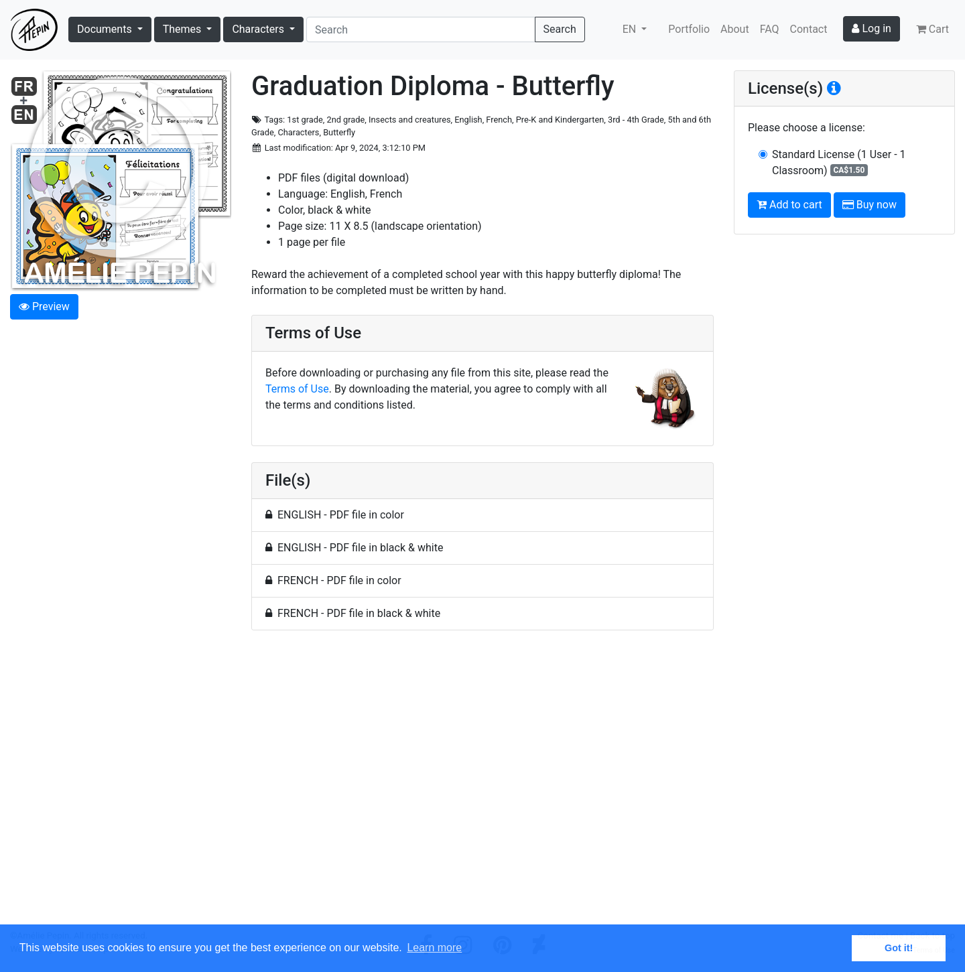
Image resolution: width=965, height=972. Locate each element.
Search (559, 29)
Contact (809, 29)
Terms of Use (297, 389)
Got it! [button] (899, 948)
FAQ (769, 29)
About (734, 29)
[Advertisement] (482, 785)
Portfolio (689, 29)
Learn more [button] (434, 947)
